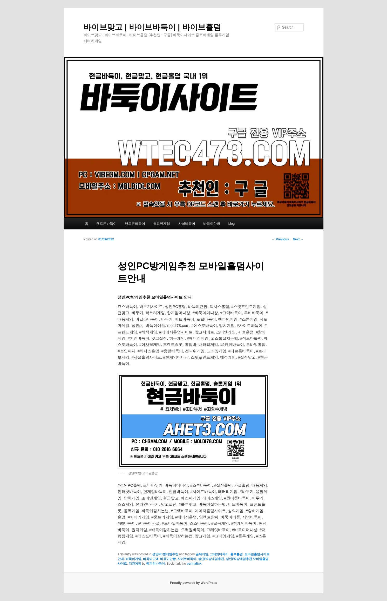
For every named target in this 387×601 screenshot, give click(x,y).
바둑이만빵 (168, 559)
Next (298, 239)
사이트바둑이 (187, 559)
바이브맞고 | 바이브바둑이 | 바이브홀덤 (152, 27)
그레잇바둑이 (219, 554)
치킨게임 (135, 563)
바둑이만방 (211, 224)
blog (231, 224)
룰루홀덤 (236, 554)
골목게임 (202, 554)
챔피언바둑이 (155, 563)
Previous (280, 239)
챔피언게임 (161, 224)
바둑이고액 (151, 559)
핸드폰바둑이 (106, 224)
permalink (194, 563)
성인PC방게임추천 (165, 554)
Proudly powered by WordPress (193, 583)
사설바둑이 (186, 224)
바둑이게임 (133, 559)
